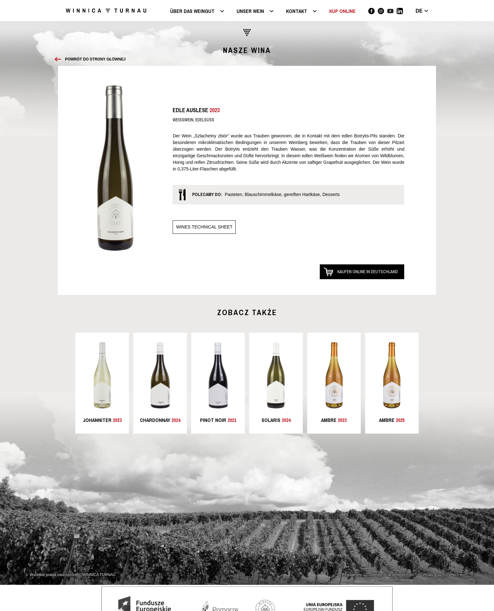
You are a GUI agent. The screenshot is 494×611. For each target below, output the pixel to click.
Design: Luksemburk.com (392, 575)
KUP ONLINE (342, 11)
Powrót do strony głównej (95, 59)
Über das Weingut (192, 11)
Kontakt (296, 11)
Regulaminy (352, 575)
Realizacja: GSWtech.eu (443, 575)
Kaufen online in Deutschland (367, 271)
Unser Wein (250, 11)
